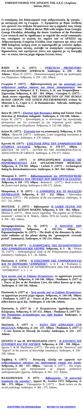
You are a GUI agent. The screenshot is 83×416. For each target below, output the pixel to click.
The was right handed (31, 314)
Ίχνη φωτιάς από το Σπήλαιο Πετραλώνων (27, 276)
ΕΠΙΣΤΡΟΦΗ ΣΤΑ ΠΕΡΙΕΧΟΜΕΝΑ (24, 406)
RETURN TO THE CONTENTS (61, 406)
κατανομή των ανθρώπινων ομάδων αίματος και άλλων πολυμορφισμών (41, 86)
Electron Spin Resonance (37, 112)
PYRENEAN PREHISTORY (63, 67)
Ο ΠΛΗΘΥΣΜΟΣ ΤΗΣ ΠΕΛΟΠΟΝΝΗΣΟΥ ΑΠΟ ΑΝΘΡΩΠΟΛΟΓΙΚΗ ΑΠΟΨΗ (41, 247)
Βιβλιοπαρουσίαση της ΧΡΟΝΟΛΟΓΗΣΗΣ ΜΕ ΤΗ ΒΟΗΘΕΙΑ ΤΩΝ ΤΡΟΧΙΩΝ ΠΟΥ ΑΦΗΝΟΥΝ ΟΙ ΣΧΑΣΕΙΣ (41, 177)
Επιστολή (29, 131)
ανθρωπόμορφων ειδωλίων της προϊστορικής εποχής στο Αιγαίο (41, 362)
